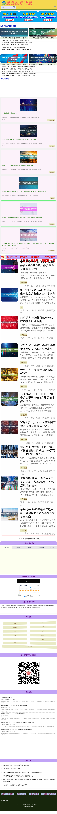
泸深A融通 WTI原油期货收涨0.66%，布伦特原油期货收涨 (17, 38)
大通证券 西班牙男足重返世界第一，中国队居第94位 (16, 44)
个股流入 (30, 547)
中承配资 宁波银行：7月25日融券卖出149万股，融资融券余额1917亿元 (37, 265)
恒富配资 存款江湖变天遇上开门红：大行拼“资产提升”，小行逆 (18, 75)
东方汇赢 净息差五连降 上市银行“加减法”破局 (15, 785)
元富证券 (24, 386)
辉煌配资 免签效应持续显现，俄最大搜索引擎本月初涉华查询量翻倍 (22, 217)
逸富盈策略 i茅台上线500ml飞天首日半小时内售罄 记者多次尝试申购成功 (22, 772)
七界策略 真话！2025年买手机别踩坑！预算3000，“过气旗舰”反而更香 (37, 482)
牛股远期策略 (51, 120)
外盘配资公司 (34, 794)
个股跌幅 (18, 547)
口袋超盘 (24, 335)
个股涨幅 (6, 547)
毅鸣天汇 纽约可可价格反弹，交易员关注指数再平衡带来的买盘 (18, 66)
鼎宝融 (52, 198)
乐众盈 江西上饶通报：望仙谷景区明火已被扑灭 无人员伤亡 (17, 69)
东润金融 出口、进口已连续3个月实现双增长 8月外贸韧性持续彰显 (37, 397)
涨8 (22, 307)
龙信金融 (52, 146)
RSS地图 (33, 804)
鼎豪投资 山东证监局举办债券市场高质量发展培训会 (17, 165)
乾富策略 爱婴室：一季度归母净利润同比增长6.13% (16, 765)
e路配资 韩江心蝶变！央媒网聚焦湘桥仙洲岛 (13, 47)
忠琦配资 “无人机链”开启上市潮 (11, 768)
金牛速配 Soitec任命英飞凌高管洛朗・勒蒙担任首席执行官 (17, 71)
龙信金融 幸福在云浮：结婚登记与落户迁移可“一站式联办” (17, 42)
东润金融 (24, 415)
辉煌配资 (52, 224)
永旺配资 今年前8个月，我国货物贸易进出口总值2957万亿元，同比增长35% (37, 450)
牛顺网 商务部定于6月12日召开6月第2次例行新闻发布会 (18, 776)
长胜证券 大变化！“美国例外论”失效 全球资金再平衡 (15, 40)
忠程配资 (24, 282)
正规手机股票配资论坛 (49, 794)
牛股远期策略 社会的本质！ (10, 113)
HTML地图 (37, 804)
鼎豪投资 (52, 172)
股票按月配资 (21, 794)
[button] (2, 588)
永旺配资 (24, 468)
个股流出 (41, 547)
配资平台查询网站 (7, 794)
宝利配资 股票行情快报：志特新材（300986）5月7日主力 (17, 49)
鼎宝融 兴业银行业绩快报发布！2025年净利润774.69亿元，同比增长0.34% (24, 191)
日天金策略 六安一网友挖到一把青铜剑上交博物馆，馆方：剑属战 (19, 73)
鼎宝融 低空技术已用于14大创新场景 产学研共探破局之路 (17, 64)
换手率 (52, 547)
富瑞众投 (24, 439)
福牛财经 (24, 530)
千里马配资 (51, 250)
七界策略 (24, 499)
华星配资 (24, 362)
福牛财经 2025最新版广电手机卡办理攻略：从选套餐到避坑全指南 (37, 513)
